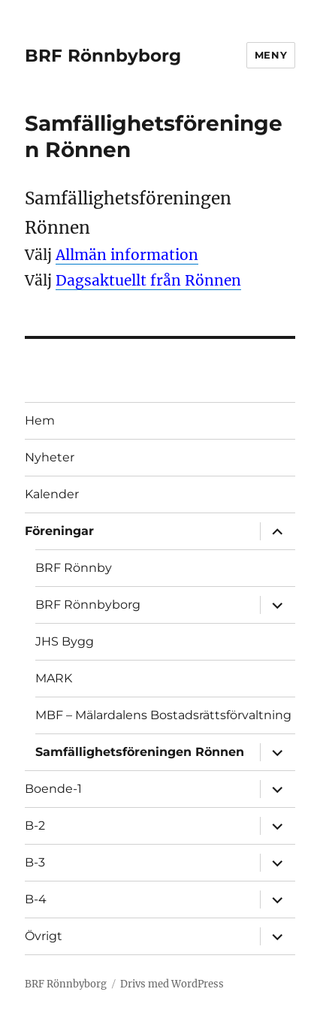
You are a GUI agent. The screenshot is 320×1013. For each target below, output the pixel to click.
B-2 (35, 825)
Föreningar (59, 531)
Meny (271, 55)
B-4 (36, 899)
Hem (40, 420)
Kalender (52, 494)
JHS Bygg (64, 641)
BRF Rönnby (73, 568)
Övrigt (43, 936)
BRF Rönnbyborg (103, 55)
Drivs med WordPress (172, 984)
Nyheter (49, 457)
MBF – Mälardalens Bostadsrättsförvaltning (163, 715)
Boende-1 (53, 789)
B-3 (35, 862)
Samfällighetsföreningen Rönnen (139, 752)
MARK (53, 678)
